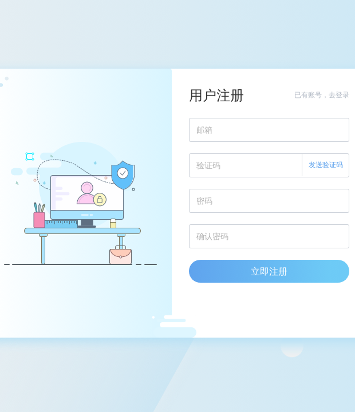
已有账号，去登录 (321, 95)
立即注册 (269, 271)
